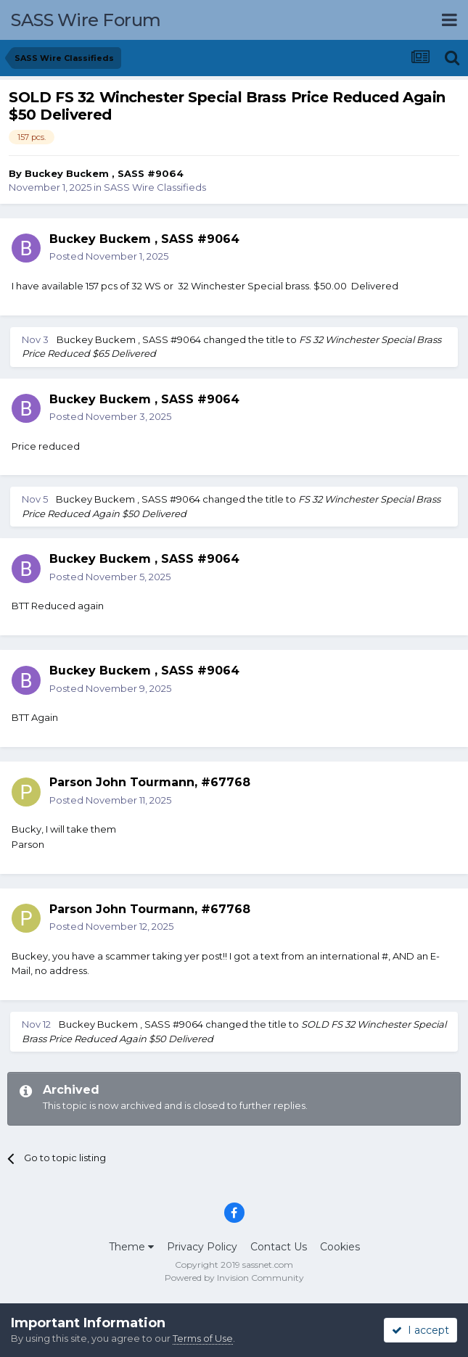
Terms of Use (203, 1338)
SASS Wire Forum (86, 19)
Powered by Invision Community (234, 1277)
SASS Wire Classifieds (155, 187)
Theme (131, 1246)
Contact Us (278, 1246)
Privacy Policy (202, 1246)
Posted (108, 256)
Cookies (340, 1246)
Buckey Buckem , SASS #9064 (104, 173)
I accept (420, 1330)
